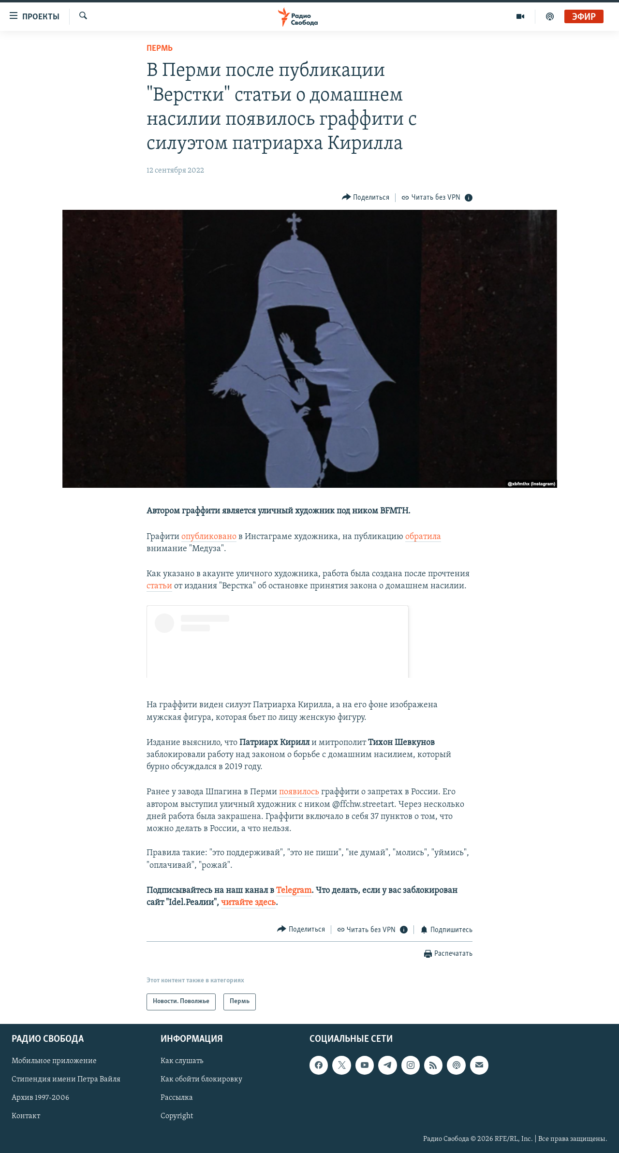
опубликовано (208, 536)
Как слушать (182, 1061)
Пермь (160, 48)
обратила (423, 536)
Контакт (26, 1116)
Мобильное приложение (54, 1061)
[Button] (366, 197)
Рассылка (177, 1098)
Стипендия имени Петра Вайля (66, 1079)
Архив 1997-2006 (40, 1098)
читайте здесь (248, 902)
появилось (299, 792)
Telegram (293, 890)
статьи (159, 586)
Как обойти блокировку (201, 1079)
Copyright (177, 1116)
